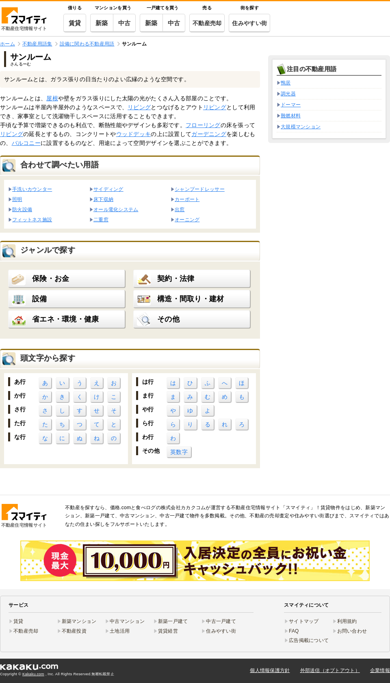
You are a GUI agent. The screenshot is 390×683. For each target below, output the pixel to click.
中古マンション (127, 621)
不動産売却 (207, 23)
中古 (124, 22)
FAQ (294, 631)
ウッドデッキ (133, 134)
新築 (101, 22)
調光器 (288, 94)
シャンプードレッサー (200, 189)
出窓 (180, 209)
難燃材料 (291, 116)
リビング (139, 107)
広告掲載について (309, 640)
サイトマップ (304, 621)
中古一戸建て (221, 621)
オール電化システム (116, 209)
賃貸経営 (168, 631)
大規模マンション (301, 127)
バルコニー (26, 143)
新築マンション (79, 621)
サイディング (108, 189)
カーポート (187, 199)
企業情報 (380, 670)
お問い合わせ (352, 631)
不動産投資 (74, 631)
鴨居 (286, 83)
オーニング (187, 219)
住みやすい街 (249, 23)
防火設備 (22, 209)
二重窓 (100, 219)
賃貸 (75, 22)
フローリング (203, 125)
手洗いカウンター (32, 189)
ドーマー (291, 105)
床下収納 (103, 199)
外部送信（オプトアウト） (330, 670)
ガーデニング (208, 134)
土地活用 (120, 631)
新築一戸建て (173, 621)
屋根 (52, 98)
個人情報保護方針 (270, 670)
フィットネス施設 (32, 219)
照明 (17, 199)
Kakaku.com (33, 674)
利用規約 (347, 621)
